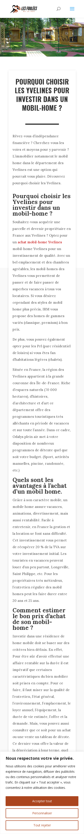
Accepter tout (42, 801)
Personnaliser (42, 813)
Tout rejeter (42, 825)
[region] (42, 792)
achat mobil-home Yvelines (40, 242)
